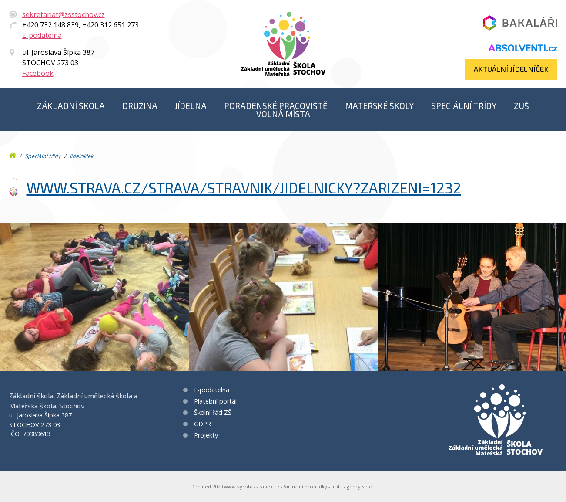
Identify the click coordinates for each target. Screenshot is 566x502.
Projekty (206, 435)
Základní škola (71, 106)
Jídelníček (82, 156)
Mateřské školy (379, 106)
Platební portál (215, 401)
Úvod (13, 153)
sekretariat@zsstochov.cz (63, 14)
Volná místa (283, 114)
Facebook (38, 73)
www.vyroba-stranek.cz (251, 486)
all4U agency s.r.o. (353, 486)
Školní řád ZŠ (212, 412)
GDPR (202, 424)
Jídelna (191, 106)
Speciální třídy (463, 106)
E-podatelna (42, 35)
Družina (139, 106)
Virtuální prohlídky (305, 486)
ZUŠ (521, 106)
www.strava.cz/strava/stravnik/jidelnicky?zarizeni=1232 (244, 188)
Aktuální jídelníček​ (511, 69)
